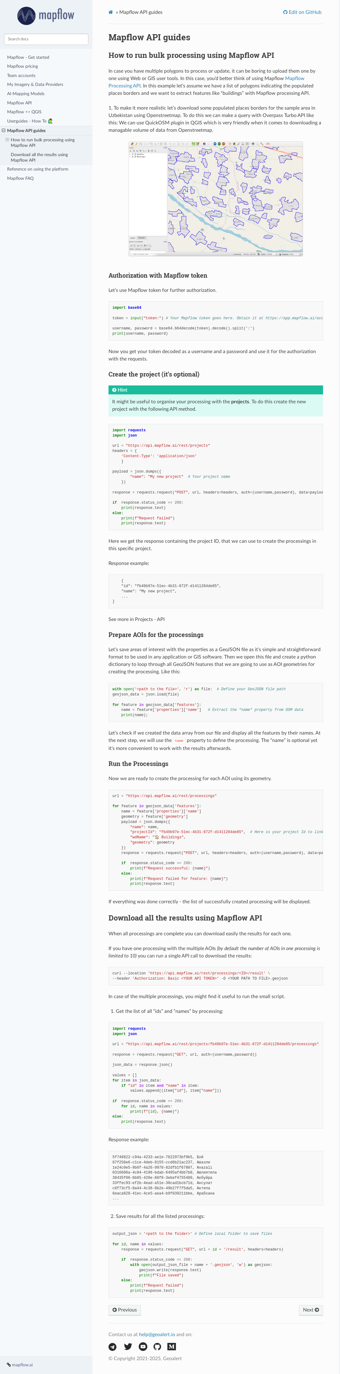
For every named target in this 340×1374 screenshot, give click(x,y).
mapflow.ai (22, 1365)
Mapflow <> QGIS (24, 112)
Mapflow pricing (22, 66)
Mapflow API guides (24, 131)
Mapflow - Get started (28, 57)
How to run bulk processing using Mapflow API (40, 142)
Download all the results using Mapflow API (39, 157)
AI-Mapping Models (25, 93)
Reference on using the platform (37, 169)
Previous (125, 1310)
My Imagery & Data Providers (35, 84)
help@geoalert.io (157, 1334)
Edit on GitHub (305, 12)
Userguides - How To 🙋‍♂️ (30, 121)
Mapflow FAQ (20, 178)
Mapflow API (19, 103)
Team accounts (21, 75)
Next (311, 1310)
